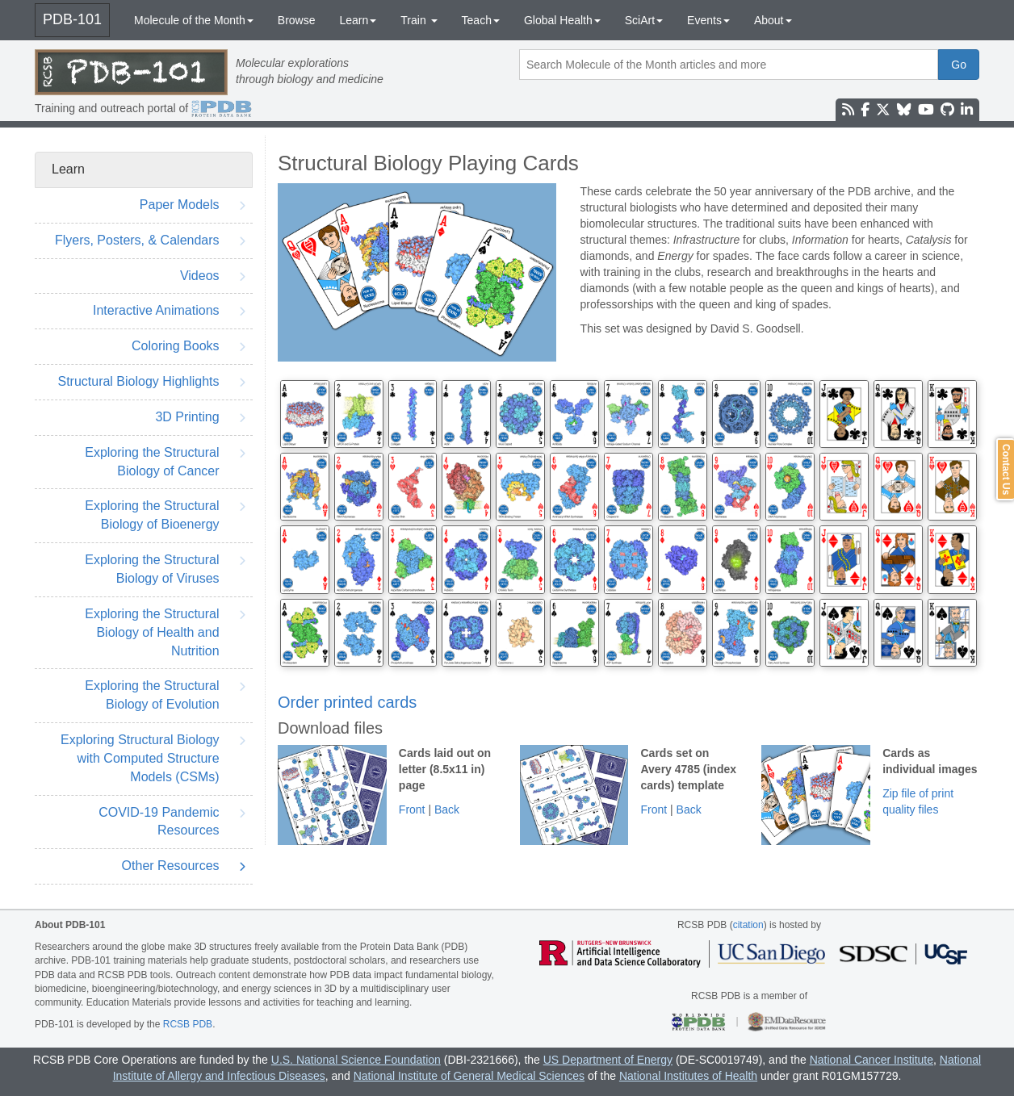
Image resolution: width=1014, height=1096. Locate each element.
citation (748, 925)
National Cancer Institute (871, 1059)
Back (446, 809)
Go (958, 64)
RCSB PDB (187, 1024)
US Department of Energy (608, 1059)
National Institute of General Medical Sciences (469, 1075)
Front (412, 809)
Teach (481, 20)
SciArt (644, 20)
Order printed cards (347, 702)
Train (418, 20)
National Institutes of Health (688, 1075)
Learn (357, 20)
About (773, 20)
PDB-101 (72, 19)
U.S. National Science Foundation (356, 1059)
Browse (297, 20)
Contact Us (1006, 469)
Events (708, 20)
